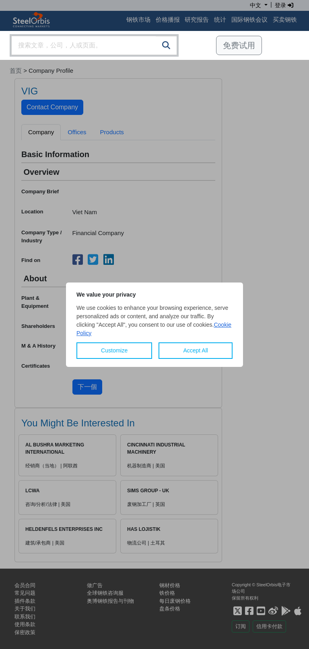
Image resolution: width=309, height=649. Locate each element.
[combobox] (94, 45)
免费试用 (239, 45)
